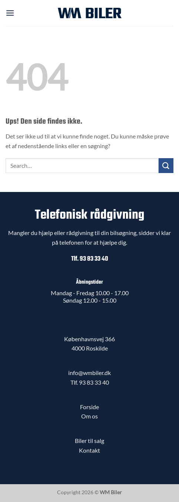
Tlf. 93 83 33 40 (89, 259)
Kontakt (89, 450)
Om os (89, 416)
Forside (89, 406)
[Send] (166, 165)
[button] (10, 13)
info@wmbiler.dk (89, 372)
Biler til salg (89, 440)
